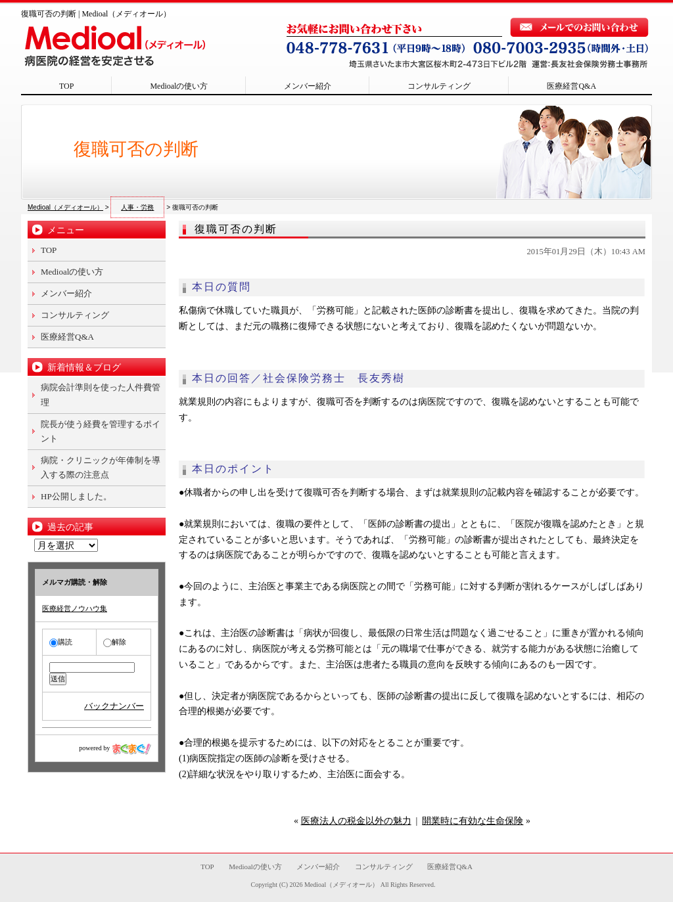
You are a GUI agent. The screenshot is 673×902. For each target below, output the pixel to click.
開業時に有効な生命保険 (472, 821)
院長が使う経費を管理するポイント (100, 431)
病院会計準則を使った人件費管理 (100, 394)
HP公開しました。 (76, 496)
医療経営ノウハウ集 (74, 608)
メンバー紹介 (307, 86)
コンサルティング (439, 86)
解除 (114, 642)
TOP (66, 86)
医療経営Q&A (571, 86)
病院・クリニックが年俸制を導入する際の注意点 (100, 467)
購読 (60, 642)
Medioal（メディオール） (341, 884)
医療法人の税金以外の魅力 (356, 821)
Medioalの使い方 (179, 86)
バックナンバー (114, 706)
